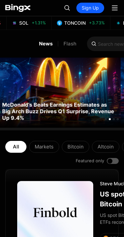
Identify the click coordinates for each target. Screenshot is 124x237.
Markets (44, 147)
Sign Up (90, 8)
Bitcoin (75, 147)
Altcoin (106, 147)
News (46, 44)
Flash (69, 44)
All (16, 147)
